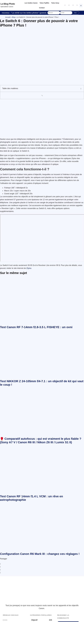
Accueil (7, 17)
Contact (42, 8)
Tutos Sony (55, 3)
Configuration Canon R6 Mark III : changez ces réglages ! (40, 553)
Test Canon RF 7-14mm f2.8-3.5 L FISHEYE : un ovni (36, 327)
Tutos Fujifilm (44, 3)
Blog (13, 17)
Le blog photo (8, 4)
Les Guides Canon (31, 3)
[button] (81, 5)
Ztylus (28, 268)
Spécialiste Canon (7, 6)
